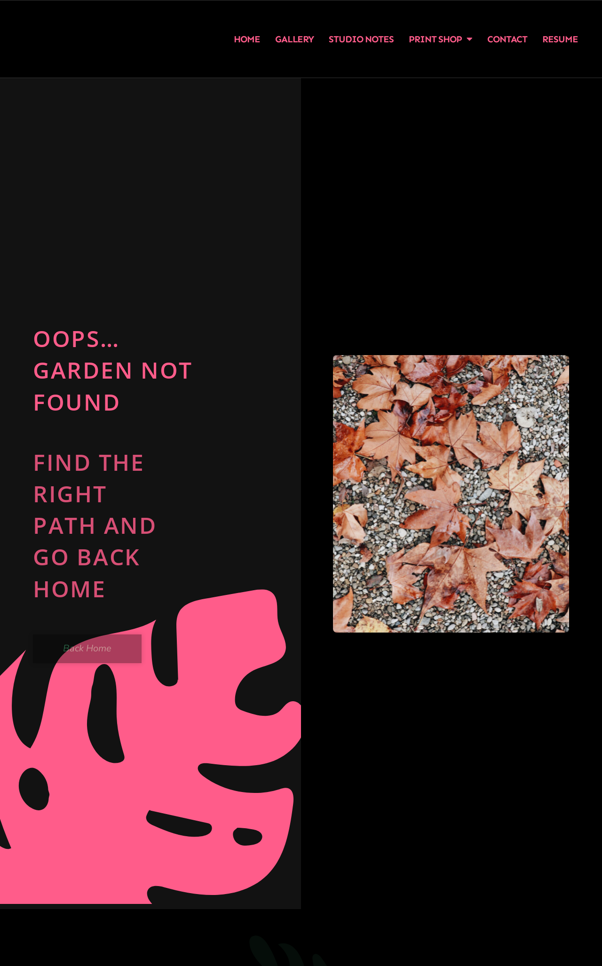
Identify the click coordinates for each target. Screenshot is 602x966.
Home (247, 39)
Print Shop (440, 39)
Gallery (294, 39)
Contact (507, 39)
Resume (560, 39)
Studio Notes (361, 39)
